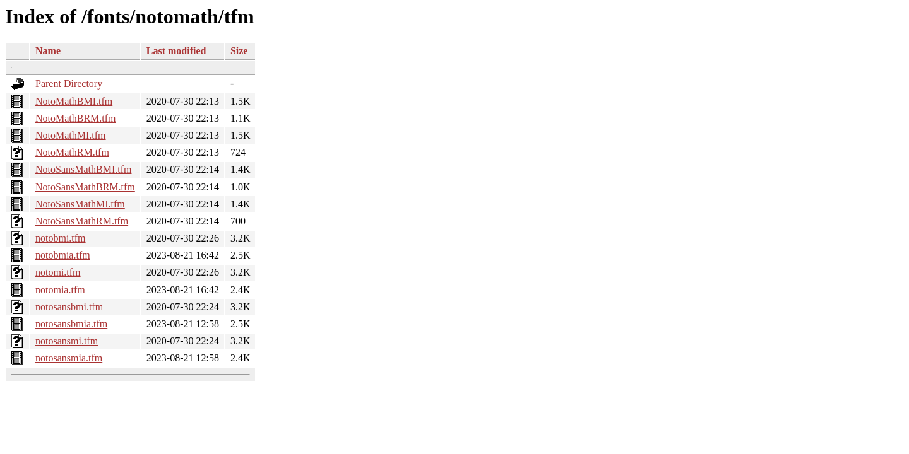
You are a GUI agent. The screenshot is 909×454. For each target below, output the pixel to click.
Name (48, 50)
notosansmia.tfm (68, 357)
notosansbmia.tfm (71, 323)
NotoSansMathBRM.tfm (85, 187)
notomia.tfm (60, 289)
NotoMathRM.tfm (72, 152)
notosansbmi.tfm (69, 306)
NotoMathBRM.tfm (75, 118)
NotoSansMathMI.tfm (80, 204)
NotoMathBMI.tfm (73, 101)
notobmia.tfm (62, 255)
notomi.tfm (58, 272)
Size (239, 50)
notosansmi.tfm (66, 340)
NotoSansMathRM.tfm (81, 221)
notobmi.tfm (60, 238)
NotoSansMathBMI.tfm (83, 169)
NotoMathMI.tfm (70, 135)
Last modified (176, 50)
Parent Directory (68, 83)
